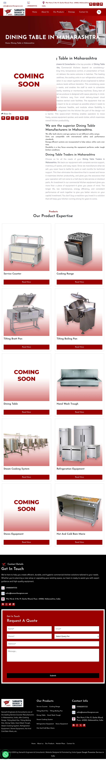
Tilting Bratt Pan (42, 712)
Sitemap (71, 12)
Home (34, 12)
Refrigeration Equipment (45, 725)
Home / (8, 43)
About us (40, 744)
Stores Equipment (62, 725)
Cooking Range (54, 707)
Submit (53, 676)
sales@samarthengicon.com (13, 6)
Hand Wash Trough (54, 716)
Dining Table (41, 716)
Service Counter (42, 707)
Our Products (58, 12)
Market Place (60, 744)
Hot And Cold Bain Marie (45, 729)
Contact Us (83, 12)
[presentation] (23, 668)
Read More (26, 283)
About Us (45, 12)
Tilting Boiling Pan (56, 712)
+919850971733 (32, 6)
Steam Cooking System (45, 720)
